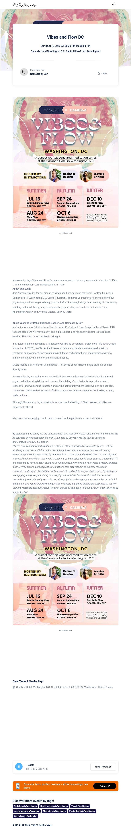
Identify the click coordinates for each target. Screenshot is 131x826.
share (102, 73)
